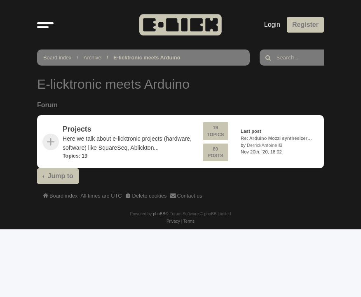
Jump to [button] (59, 175)
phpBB (159, 214)
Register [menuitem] (305, 24)
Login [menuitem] (272, 24)
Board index (57, 57)
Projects (77, 129)
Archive (92, 57)
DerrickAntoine (262, 145)
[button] (45, 24)
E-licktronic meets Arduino (146, 57)
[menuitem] (146, 196)
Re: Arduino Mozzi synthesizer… (276, 138)
